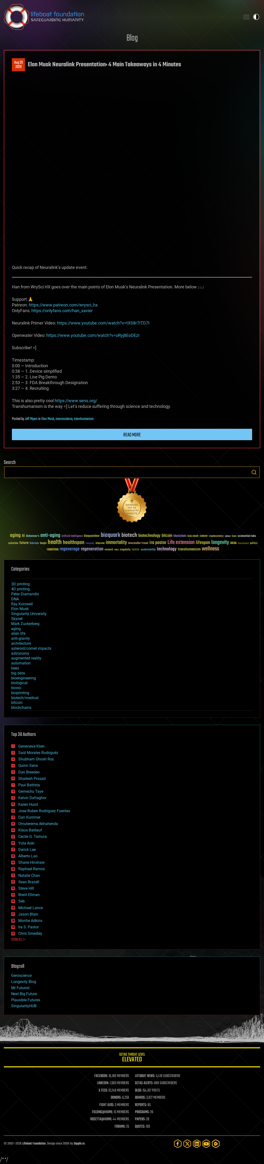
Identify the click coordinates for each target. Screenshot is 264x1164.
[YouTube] (206, 1144)
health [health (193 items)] (55, 542)
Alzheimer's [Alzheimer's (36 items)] (32, 536)
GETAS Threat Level (132, 1058)
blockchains (21, 707)
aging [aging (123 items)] (15, 536)
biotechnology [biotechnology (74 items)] (149, 535)
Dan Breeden (29, 772)
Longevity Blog (23, 981)
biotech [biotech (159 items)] (129, 535)
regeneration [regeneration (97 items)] (92, 549)
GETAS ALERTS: (144, 1083)
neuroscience (64, 419)
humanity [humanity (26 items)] (90, 543)
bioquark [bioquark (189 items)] (110, 535)
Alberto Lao (28, 856)
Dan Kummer (29, 817)
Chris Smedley (30, 933)
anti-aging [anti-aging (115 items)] (50, 536)
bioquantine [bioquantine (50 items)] (92, 536)
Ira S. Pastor (28, 927)
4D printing (20, 589)
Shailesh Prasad (32, 778)
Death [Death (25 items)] (234, 536)
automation (21, 663)
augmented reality (26, 658)
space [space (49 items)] (135, 549)
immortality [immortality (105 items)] (116, 542)
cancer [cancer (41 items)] (204, 536)
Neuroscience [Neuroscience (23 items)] (243, 543)
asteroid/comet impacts (31, 648)
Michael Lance (30, 908)
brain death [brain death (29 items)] (192, 536)
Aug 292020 (18, 65)
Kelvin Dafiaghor (32, 798)
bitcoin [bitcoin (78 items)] (167, 535)
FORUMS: (120, 1127)
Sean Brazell (28, 882)
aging (16, 628)
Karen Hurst (28, 804)
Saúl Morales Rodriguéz (38, 752)
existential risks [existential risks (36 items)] (247, 536)
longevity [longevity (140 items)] (220, 542)
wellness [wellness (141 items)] (210, 549)
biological (19, 683)
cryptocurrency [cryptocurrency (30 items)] (216, 536)
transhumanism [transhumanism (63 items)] (189, 549)
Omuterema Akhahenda (38, 823)
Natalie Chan (29, 875)
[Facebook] (178, 1144)
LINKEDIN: (103, 1083)
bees (15, 668)
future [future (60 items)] (24, 543)
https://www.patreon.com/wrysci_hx (63, 304)
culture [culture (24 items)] (227, 536)
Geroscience (21, 975)
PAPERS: (140, 1119)
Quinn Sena (28, 765)
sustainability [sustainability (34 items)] (148, 550)
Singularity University (29, 613)
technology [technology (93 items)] (167, 549)
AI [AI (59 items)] (23, 536)
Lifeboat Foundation (34, 1143)
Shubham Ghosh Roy (36, 759)
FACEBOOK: (101, 1076)
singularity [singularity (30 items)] (125, 549)
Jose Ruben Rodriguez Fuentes (44, 811)
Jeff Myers (31, 419)
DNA (15, 599)
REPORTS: (141, 1105)
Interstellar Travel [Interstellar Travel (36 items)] (138, 543)
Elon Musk (47, 419)
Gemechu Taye (30, 791)
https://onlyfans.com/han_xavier (62, 310)
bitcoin (17, 702)
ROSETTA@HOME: (101, 1119)
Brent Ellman (29, 894)
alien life (18, 633)
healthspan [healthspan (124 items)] (73, 543)
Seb (21, 901)
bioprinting (20, 693)
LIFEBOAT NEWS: (145, 1076)
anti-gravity (20, 638)
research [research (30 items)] (109, 549)
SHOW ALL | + (18, 940)
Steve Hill (26, 888)
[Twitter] (187, 1144)
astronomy (20, 653)
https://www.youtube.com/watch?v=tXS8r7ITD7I (103, 322)
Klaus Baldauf (30, 830)
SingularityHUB (24, 1006)
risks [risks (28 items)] (116, 549)
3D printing (20, 584)
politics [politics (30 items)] (254, 543)
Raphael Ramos (31, 869)
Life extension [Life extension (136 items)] (181, 542)
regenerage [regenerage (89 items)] (70, 549)
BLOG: (138, 1091)
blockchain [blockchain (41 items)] (179, 536)
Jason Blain (28, 914)
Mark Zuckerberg (25, 623)
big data (18, 673)
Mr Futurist (20, 988)
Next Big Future (24, 994)
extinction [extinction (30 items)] (13, 543)
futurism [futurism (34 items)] (34, 543)
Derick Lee (27, 849)
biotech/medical (24, 698)
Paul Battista (29, 785)
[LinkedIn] (197, 1144)
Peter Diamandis (25, 594)
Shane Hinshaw (31, 862)
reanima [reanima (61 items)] (52, 549)
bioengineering (23, 678)
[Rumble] (216, 1144)
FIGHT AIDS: (106, 1105)
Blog (132, 38)
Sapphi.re (79, 1143)
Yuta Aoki (26, 843)
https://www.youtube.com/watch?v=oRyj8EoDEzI (92, 335)
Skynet (17, 618)
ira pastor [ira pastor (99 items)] (157, 542)
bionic (16, 688)
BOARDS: (140, 1098)
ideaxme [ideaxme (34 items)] (100, 543)
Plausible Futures (25, 1000)
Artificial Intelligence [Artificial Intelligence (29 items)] (72, 536)
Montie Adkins (30, 920)
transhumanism (84, 419)
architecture (21, 643)
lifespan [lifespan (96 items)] (203, 542)
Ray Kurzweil (22, 604)
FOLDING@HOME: (102, 1112)
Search (254, 472)
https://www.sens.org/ (76, 400)
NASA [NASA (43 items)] (233, 543)
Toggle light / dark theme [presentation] (256, 17)
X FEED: (103, 1091)
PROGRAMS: (142, 1112)
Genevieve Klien (31, 746)
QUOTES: (140, 1127)
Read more (132, 435)
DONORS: (116, 1098)
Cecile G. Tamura (32, 836)
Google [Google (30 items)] (43, 543)
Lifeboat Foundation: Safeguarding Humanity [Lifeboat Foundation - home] (120, 17)
